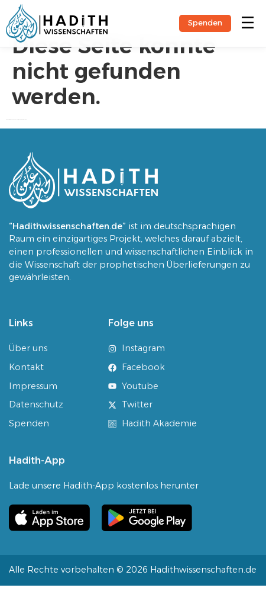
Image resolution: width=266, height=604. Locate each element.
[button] (247, 23)
